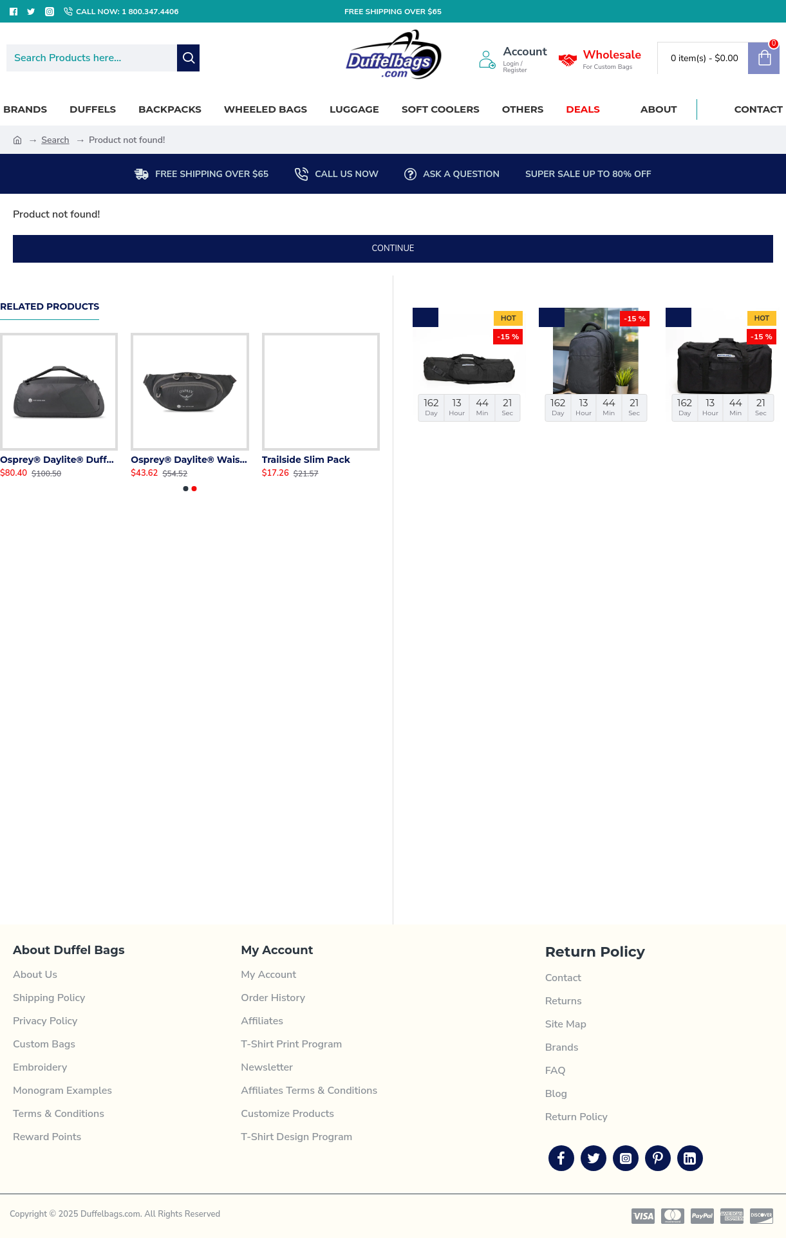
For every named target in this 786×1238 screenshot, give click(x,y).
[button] (185, 488)
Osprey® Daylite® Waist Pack (189, 459)
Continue (393, 248)
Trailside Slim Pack (306, 459)
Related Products (49, 306)
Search (55, 140)
